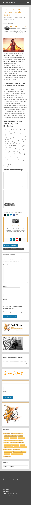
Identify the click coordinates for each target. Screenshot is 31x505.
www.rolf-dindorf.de (9, 236)
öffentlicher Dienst (7, 456)
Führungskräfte (12, 440)
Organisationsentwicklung (8, 447)
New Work (22, 444)
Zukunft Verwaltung (8, 3)
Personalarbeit (16, 447)
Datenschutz (6, 491)
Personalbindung (23, 447)
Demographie (14, 435)
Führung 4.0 (6, 440)
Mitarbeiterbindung (7, 444)
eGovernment (14, 245)
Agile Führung (7, 433)
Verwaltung (20, 248)
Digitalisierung (7, 248)
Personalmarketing (16, 451)
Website (5, 299)
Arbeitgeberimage (7, 435)
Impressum (6, 489)
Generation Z (7, 442)
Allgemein (6, 245)
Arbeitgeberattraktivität (18, 433)
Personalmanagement (8, 451)
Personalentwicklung (8, 449)
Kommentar (6, 264)
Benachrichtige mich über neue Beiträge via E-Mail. (16, 312)
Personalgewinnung (16, 449)
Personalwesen (23, 451)
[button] (5, 215)
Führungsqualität (19, 440)
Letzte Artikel (10, 23)
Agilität (12, 433)
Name (5, 286)
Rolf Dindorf (19, 17)
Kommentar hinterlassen (9, 19)
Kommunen (21, 442)
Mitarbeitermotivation (15, 444)
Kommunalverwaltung (14, 442)
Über (5, 23)
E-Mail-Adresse (6, 293)
